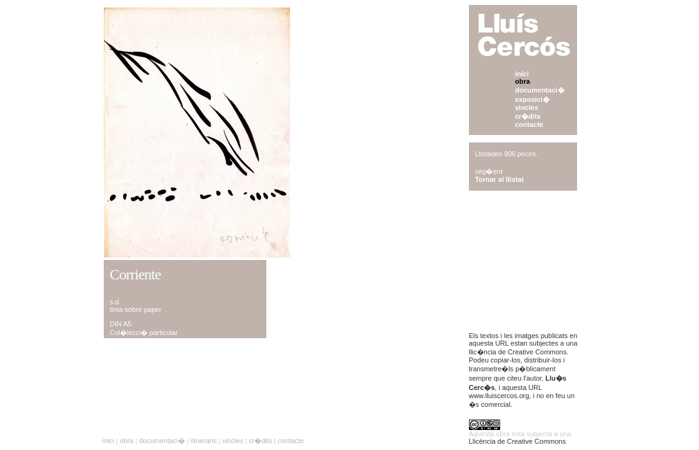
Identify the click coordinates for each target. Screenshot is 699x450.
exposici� (532, 99)
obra (522, 81)
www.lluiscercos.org (499, 395)
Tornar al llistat (499, 179)
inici (522, 74)
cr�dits (528, 116)
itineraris (204, 440)
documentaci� (540, 90)
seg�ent (489, 171)
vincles (526, 107)
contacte (529, 124)
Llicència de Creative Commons (517, 441)
